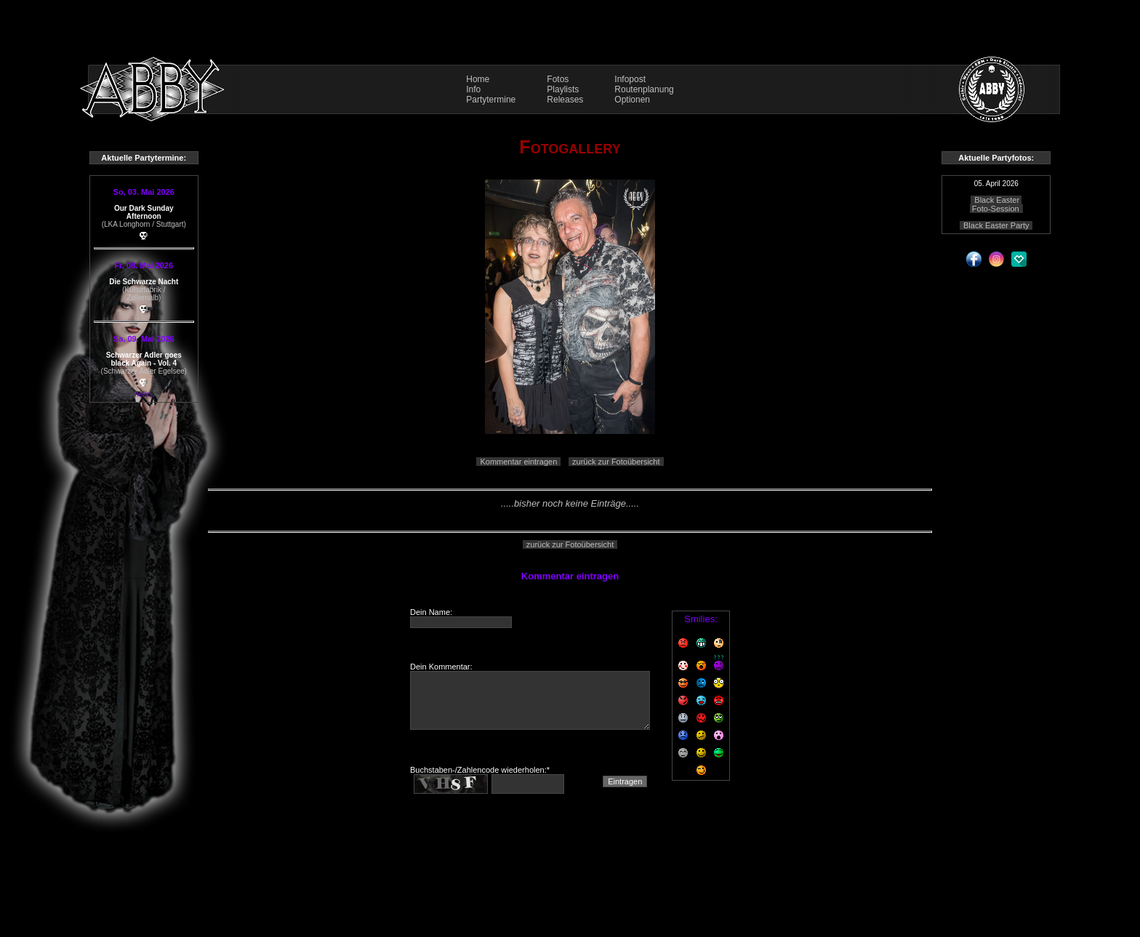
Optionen (632, 99)
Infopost (630, 79)
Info (473, 89)
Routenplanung (643, 89)
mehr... (143, 394)
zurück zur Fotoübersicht (615, 461)
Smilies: (701, 619)
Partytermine (490, 99)
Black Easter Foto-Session (995, 204)
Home (477, 79)
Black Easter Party (996, 225)
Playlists (563, 89)
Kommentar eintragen (518, 461)
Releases (565, 99)
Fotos (558, 79)
